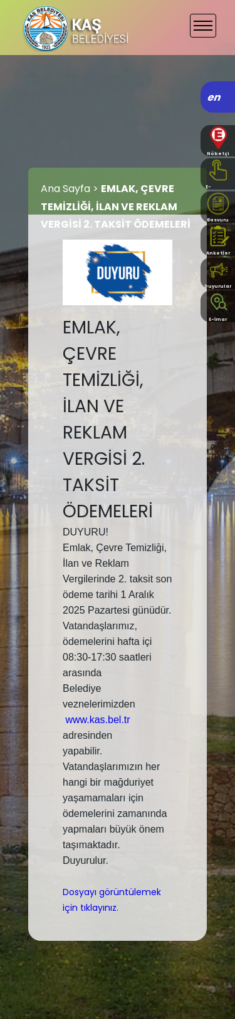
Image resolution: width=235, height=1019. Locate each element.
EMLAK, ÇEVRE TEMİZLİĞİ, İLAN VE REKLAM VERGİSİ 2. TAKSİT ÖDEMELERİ (116, 206)
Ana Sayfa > (71, 188)
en (215, 97)
